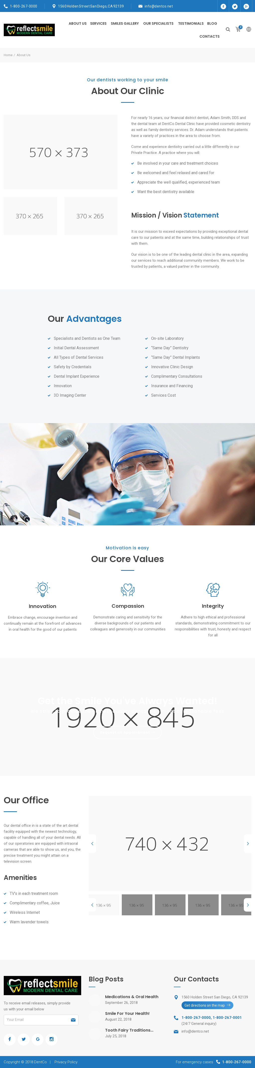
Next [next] (247, 843)
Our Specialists (158, 23)
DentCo (40, 1062)
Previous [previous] (92, 843)
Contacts (209, 36)
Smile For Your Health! (127, 1013)
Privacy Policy (66, 1062)
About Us (78, 23)
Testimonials (191, 23)
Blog (212, 23)
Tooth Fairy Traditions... (129, 1030)
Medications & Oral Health (131, 997)
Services (98, 23)
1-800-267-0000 (23, 6)
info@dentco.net (159, 6)
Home (8, 55)
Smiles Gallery (125, 23)
